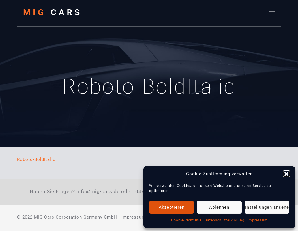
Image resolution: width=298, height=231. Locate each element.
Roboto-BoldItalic (36, 159)
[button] (286, 174)
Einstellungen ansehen (267, 207)
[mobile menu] (272, 13)
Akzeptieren (172, 207)
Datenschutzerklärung (225, 220)
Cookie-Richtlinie (186, 220)
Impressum (258, 220)
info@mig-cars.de (98, 191)
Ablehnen (219, 207)
